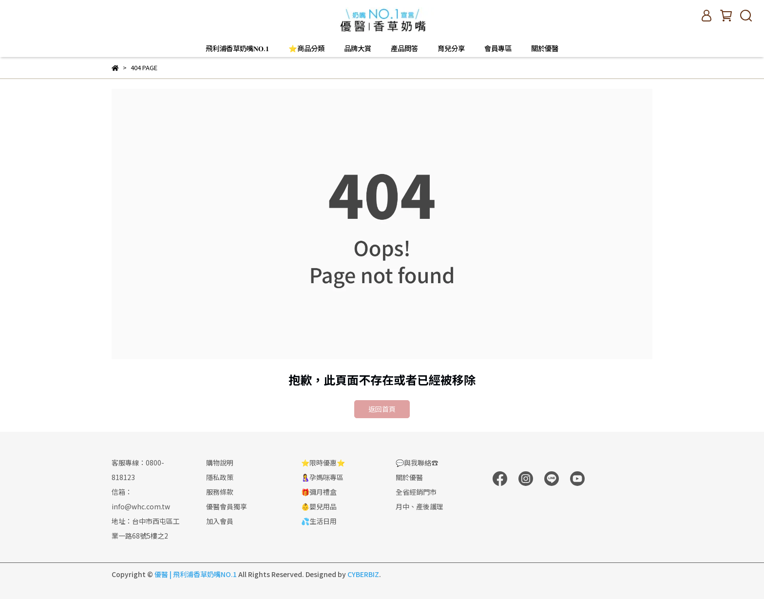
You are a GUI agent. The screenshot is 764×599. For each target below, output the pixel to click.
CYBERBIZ (363, 574)
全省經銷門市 (416, 492)
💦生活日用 (319, 521)
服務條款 (219, 492)
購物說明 (219, 462)
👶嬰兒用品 (319, 506)
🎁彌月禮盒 (319, 492)
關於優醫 (544, 48)
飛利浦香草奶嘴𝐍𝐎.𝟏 (237, 48)
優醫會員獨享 (226, 506)
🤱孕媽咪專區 (322, 477)
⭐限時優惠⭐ (323, 462)
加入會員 (219, 521)
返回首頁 (382, 409)
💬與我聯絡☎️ (417, 462)
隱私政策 (219, 477)
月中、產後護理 (419, 506)
